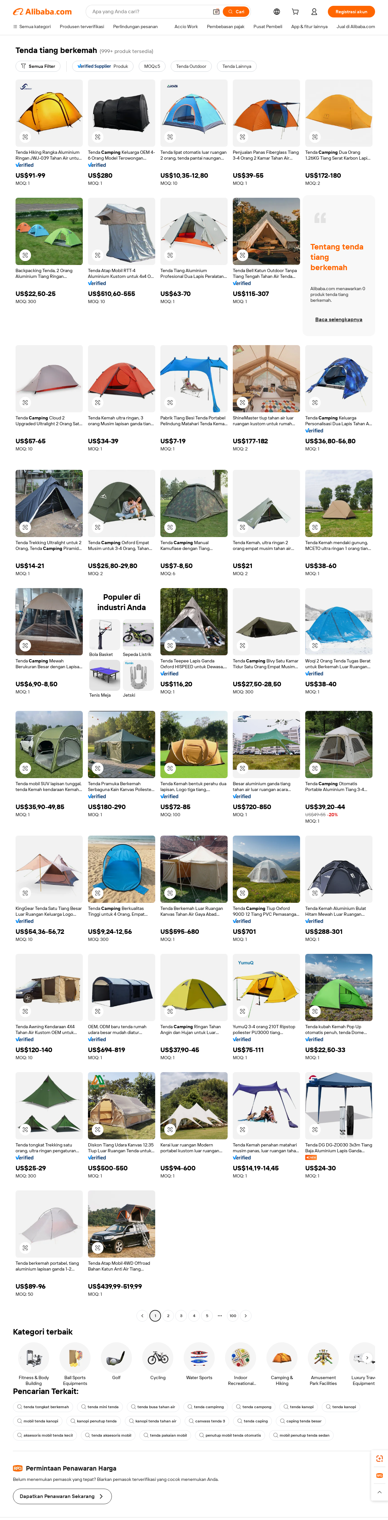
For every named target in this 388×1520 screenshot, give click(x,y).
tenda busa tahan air (153, 1406)
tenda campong (253, 1406)
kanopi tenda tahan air (153, 1421)
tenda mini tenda (100, 1406)
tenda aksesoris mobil (108, 1435)
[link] (379, 1458)
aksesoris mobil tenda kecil (45, 1435)
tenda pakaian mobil (165, 1435)
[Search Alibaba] (149, 11)
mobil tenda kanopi (37, 1421)
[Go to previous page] (142, 1316)
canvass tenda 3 (207, 1421)
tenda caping (252, 1421)
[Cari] (236, 11)
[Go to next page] (246, 1316)
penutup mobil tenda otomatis (230, 1435)
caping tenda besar (301, 1421)
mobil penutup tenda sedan (301, 1435)
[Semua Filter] (38, 66)
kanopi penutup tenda (93, 1421)
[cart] (296, 12)
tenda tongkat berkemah (43, 1406)
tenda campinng (206, 1406)
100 (233, 1316)
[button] (216, 12)
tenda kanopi (299, 1406)
